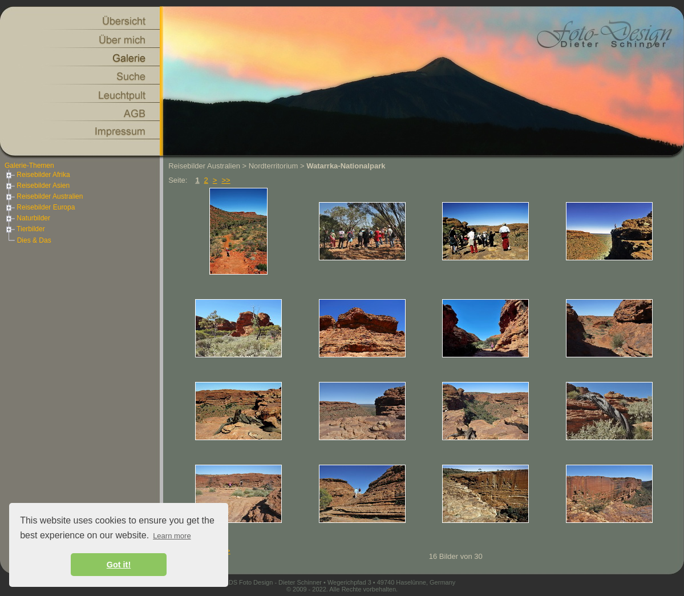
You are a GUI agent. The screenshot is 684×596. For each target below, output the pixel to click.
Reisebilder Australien (44, 196)
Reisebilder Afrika (37, 175)
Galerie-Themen (29, 166)
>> (225, 180)
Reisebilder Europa (40, 207)
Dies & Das (34, 240)
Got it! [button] (119, 564)
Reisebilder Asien (37, 186)
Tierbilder (25, 229)
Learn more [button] (172, 535)
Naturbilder (27, 218)
